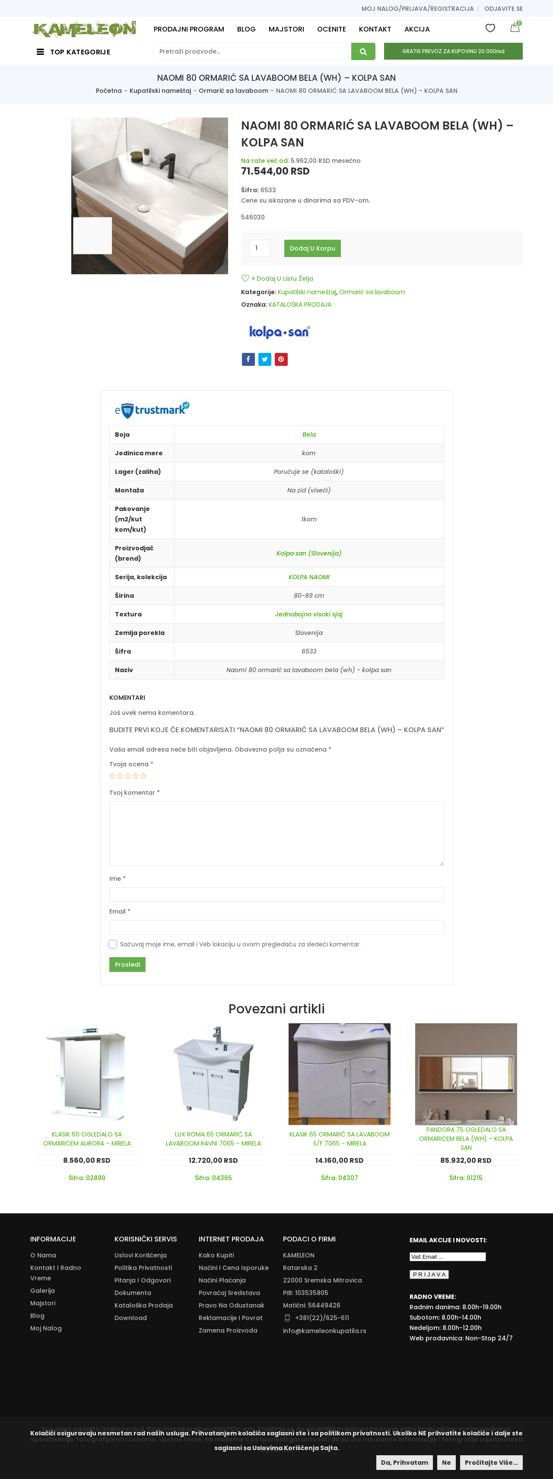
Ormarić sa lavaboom (233, 90)
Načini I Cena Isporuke (234, 1267)
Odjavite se (503, 8)
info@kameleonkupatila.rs (324, 1331)
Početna (109, 90)
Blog (37, 1315)
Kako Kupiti (216, 1255)
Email (119, 911)
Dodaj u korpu (312, 248)
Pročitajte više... (491, 1462)
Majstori (42, 1303)
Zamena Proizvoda (228, 1330)
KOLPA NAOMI (309, 577)
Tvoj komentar (134, 792)
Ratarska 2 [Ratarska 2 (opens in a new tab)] (300, 1267)
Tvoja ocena (131, 764)
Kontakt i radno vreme (55, 1272)
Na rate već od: (265, 160)
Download (130, 1318)
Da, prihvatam (404, 1462)
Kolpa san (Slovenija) (309, 553)
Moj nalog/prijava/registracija (418, 8)
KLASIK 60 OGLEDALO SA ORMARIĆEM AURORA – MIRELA (87, 1139)
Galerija (42, 1290)
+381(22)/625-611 (322, 1318)
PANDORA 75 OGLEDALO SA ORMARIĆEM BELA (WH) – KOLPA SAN (466, 1138)
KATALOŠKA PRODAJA (300, 304)
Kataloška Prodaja (143, 1305)
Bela (309, 434)
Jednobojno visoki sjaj (309, 614)
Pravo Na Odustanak (231, 1305)
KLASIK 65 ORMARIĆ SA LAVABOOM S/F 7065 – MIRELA (339, 1139)
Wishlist (490, 27)
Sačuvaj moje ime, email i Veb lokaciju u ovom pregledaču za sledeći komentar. (240, 944)
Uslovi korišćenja (140, 1255)
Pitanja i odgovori (142, 1280)
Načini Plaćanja (222, 1280)
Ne (446, 1462)
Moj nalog (46, 1328)
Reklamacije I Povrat (231, 1318)
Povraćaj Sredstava (229, 1293)
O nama (43, 1255)
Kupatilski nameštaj (160, 90)
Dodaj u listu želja (282, 278)
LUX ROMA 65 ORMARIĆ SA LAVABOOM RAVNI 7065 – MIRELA (213, 1139)
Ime (117, 878)
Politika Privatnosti (143, 1267)
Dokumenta (132, 1293)
